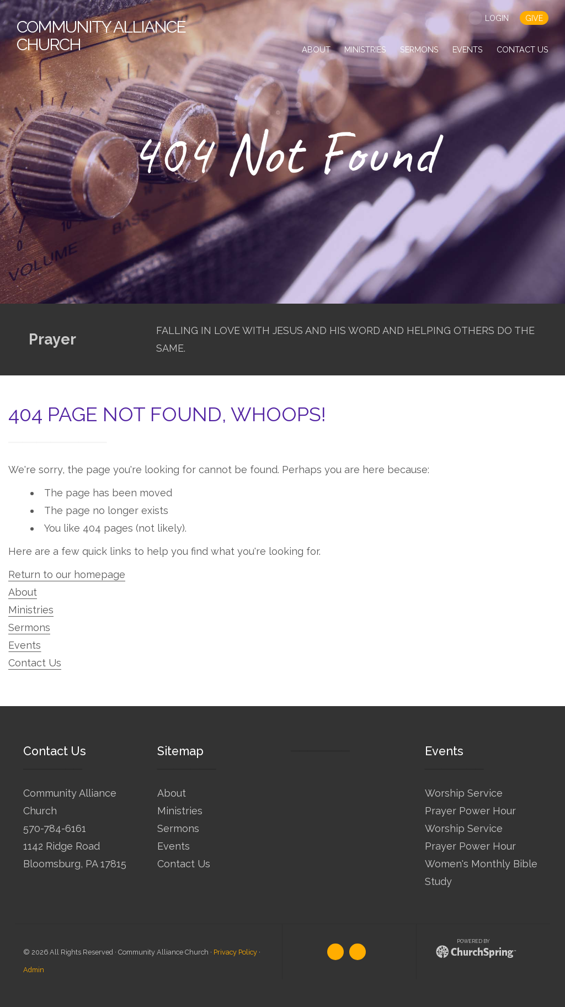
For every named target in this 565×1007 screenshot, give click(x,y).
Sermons (29, 627)
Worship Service (464, 793)
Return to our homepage (66, 574)
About (22, 592)
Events (24, 645)
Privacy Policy (235, 952)
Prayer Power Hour (470, 811)
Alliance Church (101, 35)
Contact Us (34, 663)
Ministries (31, 610)
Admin (33, 970)
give (534, 18)
